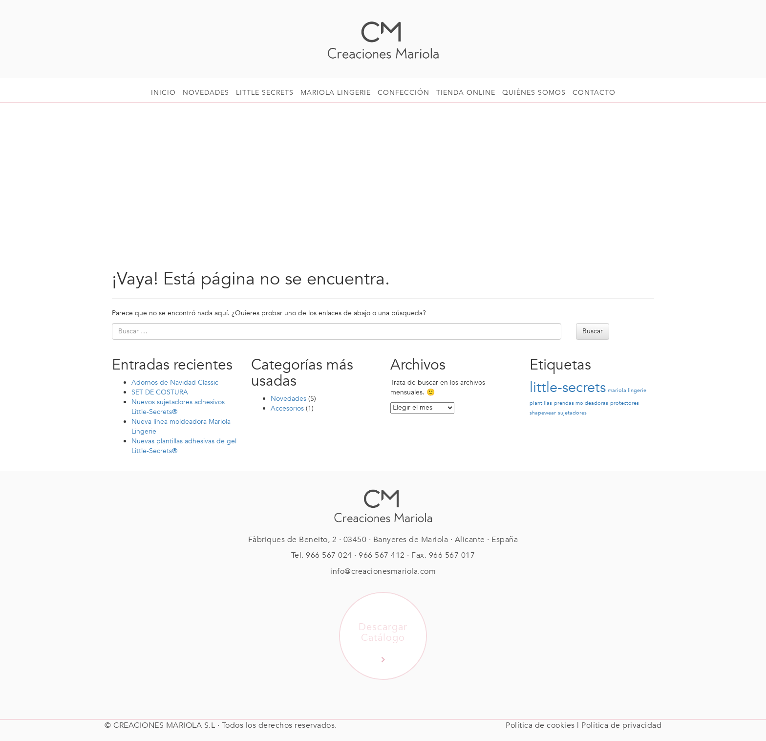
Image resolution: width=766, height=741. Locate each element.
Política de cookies (540, 725)
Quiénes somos (534, 92)
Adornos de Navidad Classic (174, 382)
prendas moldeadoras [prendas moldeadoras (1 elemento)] (581, 403)
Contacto (594, 92)
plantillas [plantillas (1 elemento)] (541, 403)
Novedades (206, 92)
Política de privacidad (621, 725)
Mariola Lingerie (335, 92)
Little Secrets (265, 92)
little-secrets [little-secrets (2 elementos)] (568, 387)
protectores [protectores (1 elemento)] (624, 403)
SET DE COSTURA (159, 392)
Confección (403, 92)
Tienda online (465, 92)
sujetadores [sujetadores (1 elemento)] (572, 412)
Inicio (163, 92)
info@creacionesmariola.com (383, 571)
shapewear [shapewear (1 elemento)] (543, 412)
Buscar (592, 331)
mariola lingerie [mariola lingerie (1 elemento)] (627, 390)
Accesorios (287, 408)
